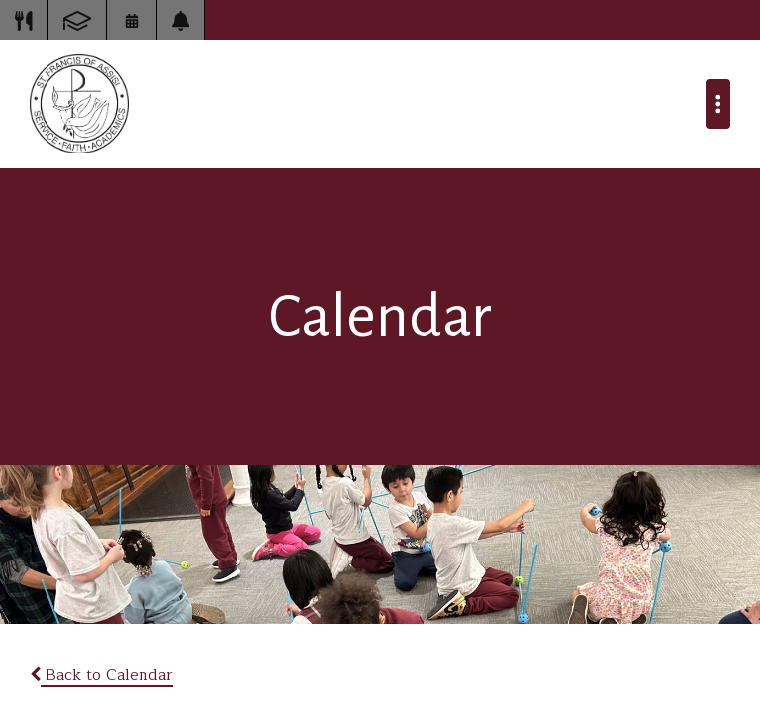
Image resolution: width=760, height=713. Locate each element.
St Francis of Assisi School (79, 103)
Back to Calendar (101, 675)
